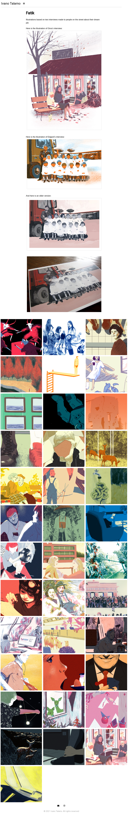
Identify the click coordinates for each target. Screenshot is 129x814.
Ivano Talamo (11, 3)
